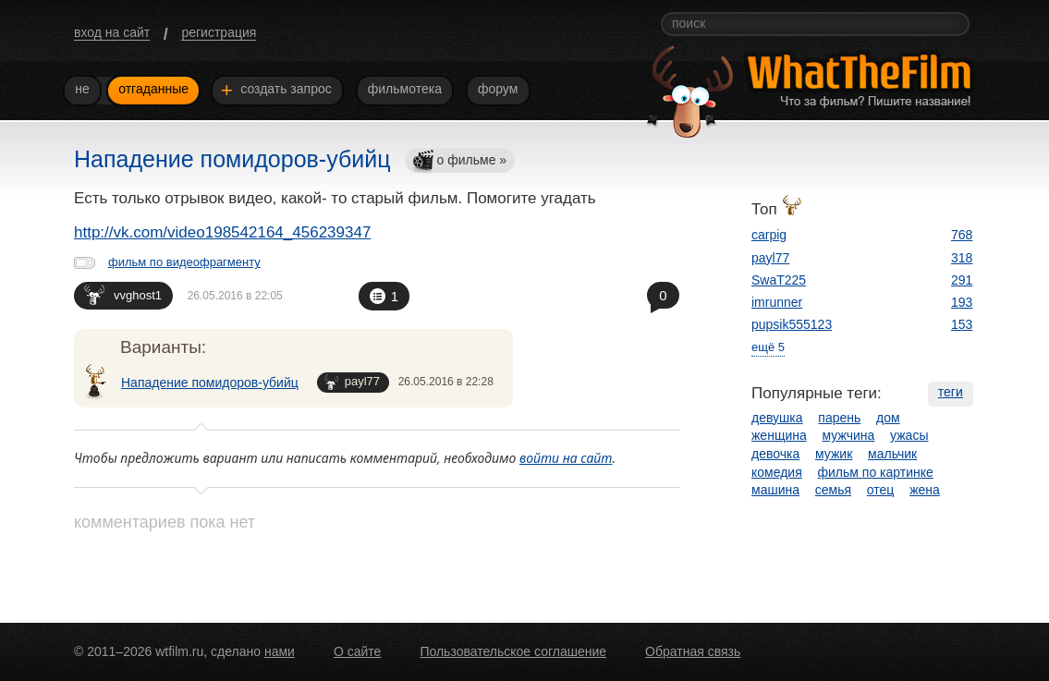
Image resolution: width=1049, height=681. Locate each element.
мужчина (849, 435)
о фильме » (459, 161)
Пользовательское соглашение (513, 651)
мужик (833, 453)
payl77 (352, 382)
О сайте (357, 651)
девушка (777, 417)
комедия (776, 472)
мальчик (892, 453)
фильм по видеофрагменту (184, 262)
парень (839, 417)
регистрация (218, 32)
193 (961, 302)
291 (961, 280)
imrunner (776, 302)
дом (888, 417)
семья (833, 489)
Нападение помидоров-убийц (210, 382)
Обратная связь (692, 651)
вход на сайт (112, 32)
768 (961, 234)
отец (881, 489)
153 (961, 324)
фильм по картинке (875, 472)
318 (961, 257)
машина (775, 489)
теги (950, 391)
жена (924, 489)
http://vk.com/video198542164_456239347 (222, 232)
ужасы (909, 435)
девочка (775, 453)
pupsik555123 (791, 324)
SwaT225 (778, 280)
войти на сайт (566, 458)
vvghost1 (123, 294)
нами (279, 651)
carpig (769, 234)
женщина (779, 435)
